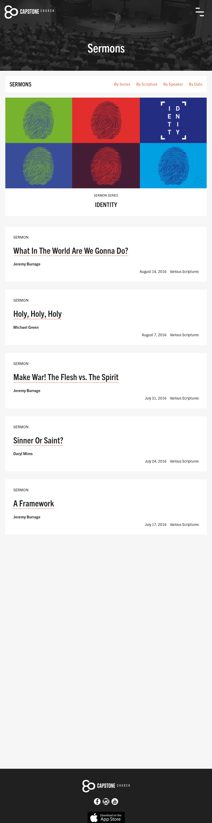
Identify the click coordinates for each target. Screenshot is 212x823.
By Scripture (146, 83)
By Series (122, 83)
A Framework (33, 503)
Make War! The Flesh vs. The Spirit (66, 376)
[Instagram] (106, 802)
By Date (195, 83)
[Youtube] (114, 802)
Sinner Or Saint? (38, 440)
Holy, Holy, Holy (37, 313)
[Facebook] (97, 802)
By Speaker (173, 83)
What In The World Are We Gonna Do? (70, 250)
